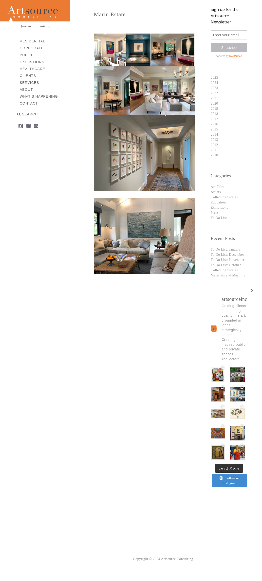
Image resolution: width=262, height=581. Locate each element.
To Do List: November (227, 260)
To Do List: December (227, 254)
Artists (216, 192)
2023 (214, 88)
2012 (214, 145)
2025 (214, 77)
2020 (214, 103)
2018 (214, 114)
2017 (214, 119)
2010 (214, 155)
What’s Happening (39, 96)
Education (218, 202)
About (26, 89)
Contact (29, 103)
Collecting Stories (224, 197)
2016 (214, 124)
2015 (214, 129)
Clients (28, 76)
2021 (214, 98)
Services (29, 83)
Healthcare (32, 69)
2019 (214, 108)
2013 (214, 140)
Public (27, 55)
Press (215, 213)
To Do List (219, 218)
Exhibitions (32, 62)
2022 (214, 93)
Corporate (32, 48)
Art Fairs (217, 187)
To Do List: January (226, 249)
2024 (214, 83)
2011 (214, 150)
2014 (214, 134)
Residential (32, 41)
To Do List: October (226, 265)
